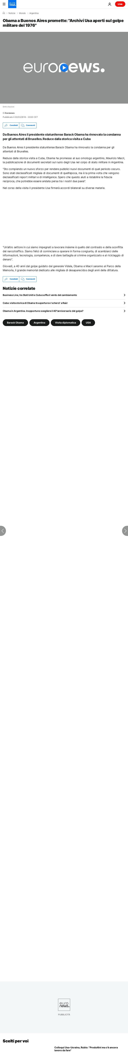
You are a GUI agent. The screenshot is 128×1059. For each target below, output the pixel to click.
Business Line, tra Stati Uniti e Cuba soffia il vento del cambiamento (40, 295)
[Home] (4, 13)
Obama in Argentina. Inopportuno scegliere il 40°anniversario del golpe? (43, 310)
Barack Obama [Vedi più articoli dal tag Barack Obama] (15, 322)
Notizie (11, 13)
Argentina (34, 13)
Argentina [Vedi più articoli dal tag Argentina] (39, 322)
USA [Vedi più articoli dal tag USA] (88, 322)
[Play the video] (64, 68)
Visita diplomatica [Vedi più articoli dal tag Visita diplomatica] (65, 322)
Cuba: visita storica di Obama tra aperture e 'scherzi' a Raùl (35, 302)
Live (120, 4)
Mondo (22, 13)
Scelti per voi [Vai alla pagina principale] (15, 1041)
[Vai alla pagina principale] (12, 4)
